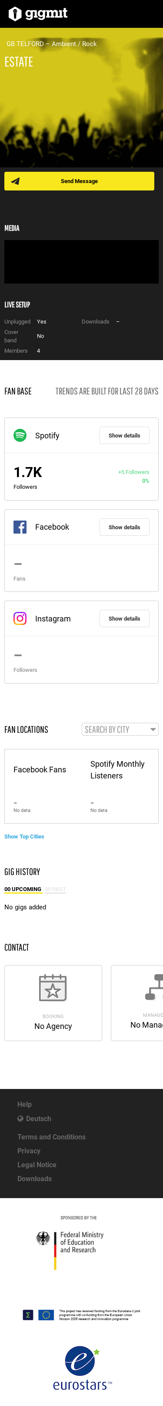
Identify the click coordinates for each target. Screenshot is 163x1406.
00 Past (55, 889)
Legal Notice (37, 1165)
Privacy (28, 1151)
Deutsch (38, 1119)
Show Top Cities (24, 836)
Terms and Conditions (51, 1137)
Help (24, 1104)
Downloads (34, 1179)
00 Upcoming (23, 889)
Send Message (79, 181)
